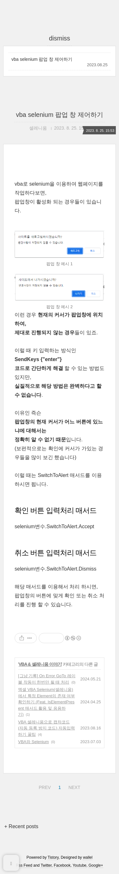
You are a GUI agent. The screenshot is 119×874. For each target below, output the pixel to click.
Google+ (96, 865)
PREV (44, 786)
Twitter (46, 865)
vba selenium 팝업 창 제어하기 (41, 59)
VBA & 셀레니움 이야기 (40, 664)
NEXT (73, 786)
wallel (87, 857)
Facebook (62, 865)
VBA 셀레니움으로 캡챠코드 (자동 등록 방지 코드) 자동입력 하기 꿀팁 (46, 728)
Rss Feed (24, 865)
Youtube (80, 865)
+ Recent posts (21, 826)
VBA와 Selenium (33, 741)
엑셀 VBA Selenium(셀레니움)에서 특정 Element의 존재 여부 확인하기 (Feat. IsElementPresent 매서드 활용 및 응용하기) (46, 702)
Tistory (53, 857)
